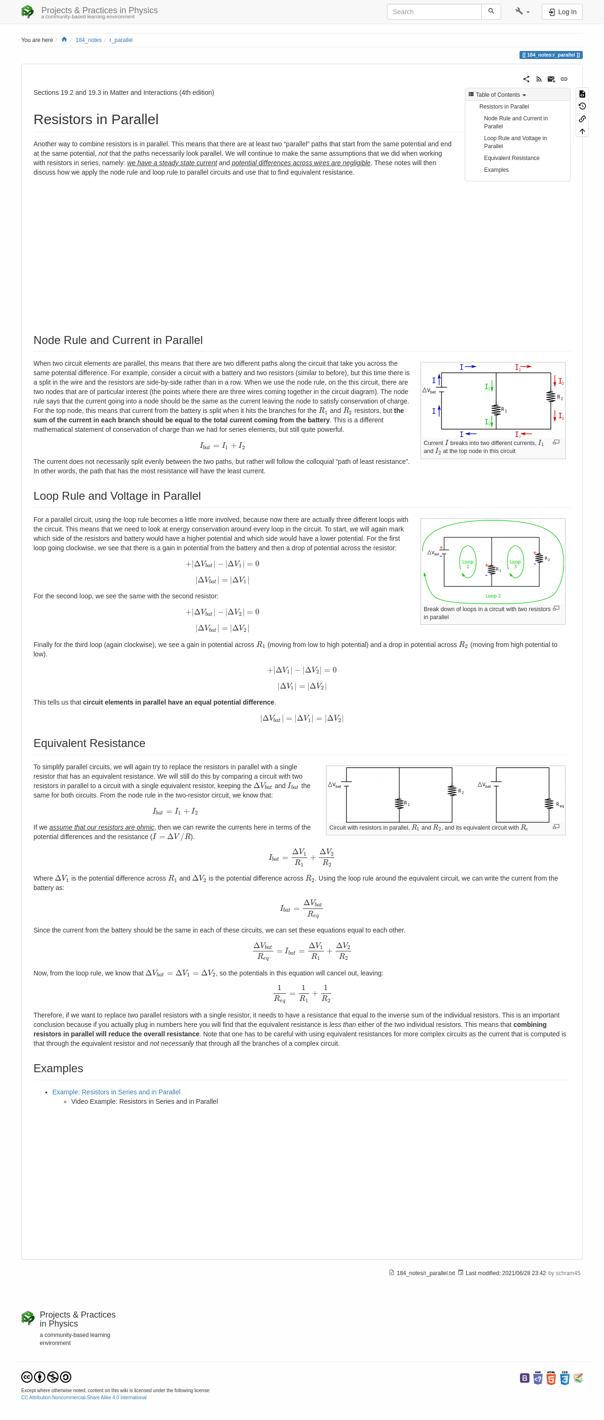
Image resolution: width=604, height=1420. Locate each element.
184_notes (89, 40)
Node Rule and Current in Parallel (516, 122)
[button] (522, 12)
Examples (496, 170)
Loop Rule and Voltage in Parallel (515, 142)
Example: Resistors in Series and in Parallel (116, 1092)
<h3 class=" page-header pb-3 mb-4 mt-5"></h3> (157, 251)
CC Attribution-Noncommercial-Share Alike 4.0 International (84, 1397)
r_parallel (121, 40)
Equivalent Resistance (512, 158)
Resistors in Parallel (504, 106)
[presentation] (438, 451)
